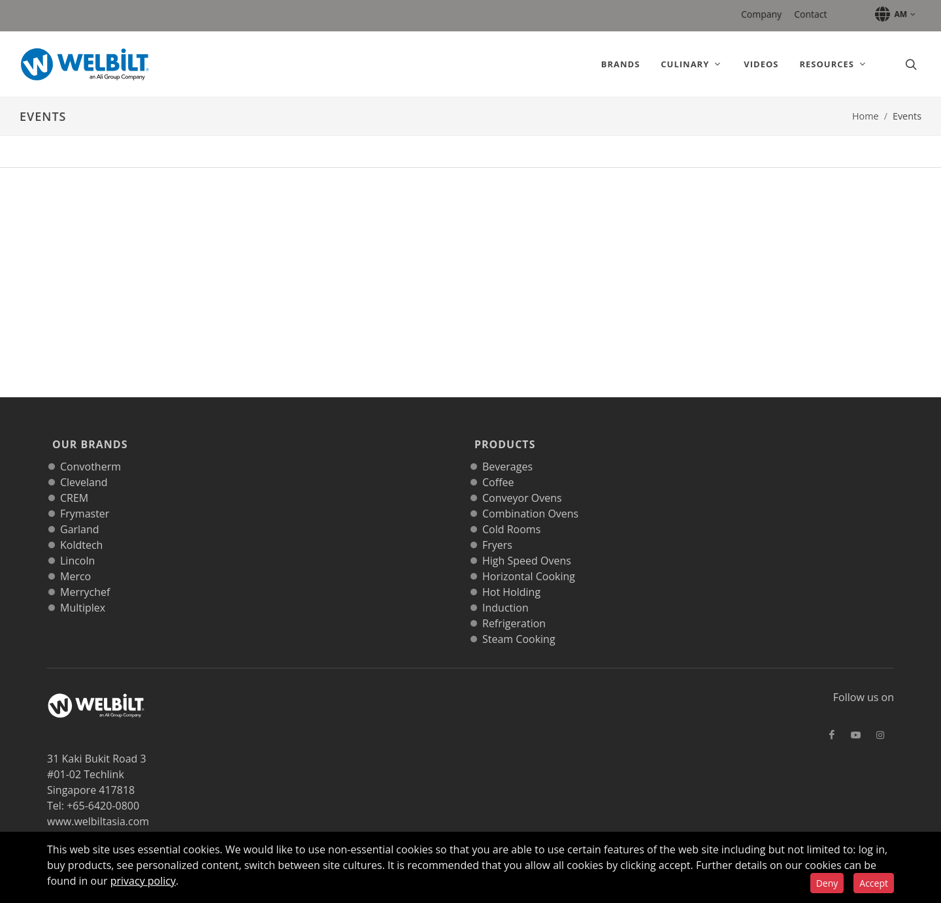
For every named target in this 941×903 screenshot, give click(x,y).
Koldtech (81, 530)
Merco (75, 562)
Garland (79, 515)
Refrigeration (514, 609)
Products (502, 437)
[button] (893, 14)
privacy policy (143, 881)
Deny (827, 883)
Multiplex (82, 593)
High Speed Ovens (526, 546)
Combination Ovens (530, 499)
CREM (74, 483)
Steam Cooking (518, 624)
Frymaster (84, 499)
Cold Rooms (511, 515)
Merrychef (85, 577)
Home (865, 116)
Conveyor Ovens (522, 483)
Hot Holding (511, 577)
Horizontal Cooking (528, 562)
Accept (873, 883)
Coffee (498, 468)
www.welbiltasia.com (98, 807)
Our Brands (87, 437)
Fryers (497, 530)
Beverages (507, 452)
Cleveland (84, 468)
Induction (505, 593)
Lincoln (77, 546)
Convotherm (90, 452)
